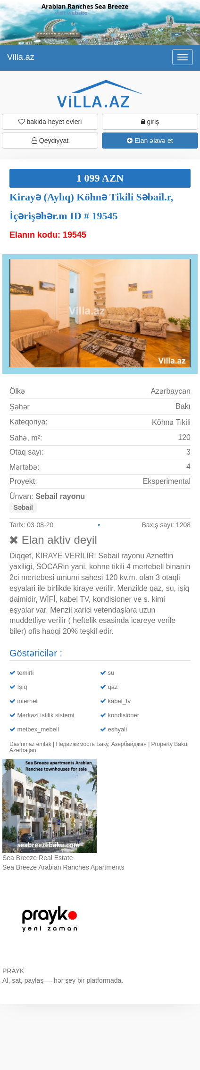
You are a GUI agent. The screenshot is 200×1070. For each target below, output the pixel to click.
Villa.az (20, 57)
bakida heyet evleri (50, 121)
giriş (150, 121)
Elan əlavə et (150, 140)
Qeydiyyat (50, 140)
